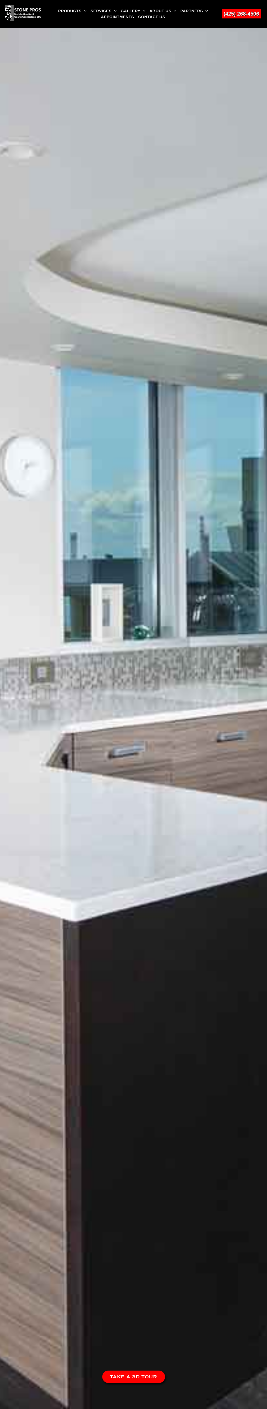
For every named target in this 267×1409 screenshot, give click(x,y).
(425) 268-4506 (241, 14)
